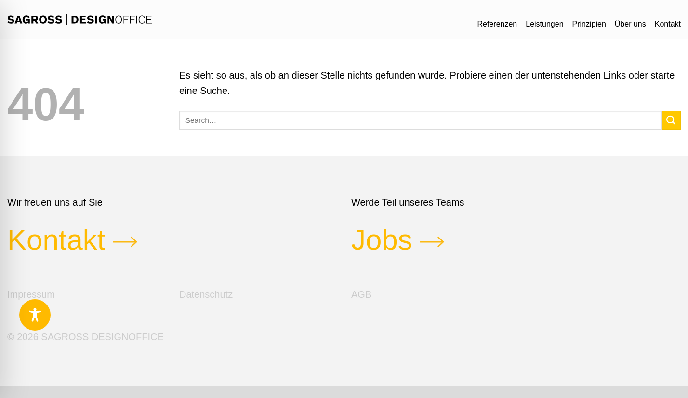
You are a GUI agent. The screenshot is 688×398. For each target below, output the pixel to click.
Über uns (630, 24)
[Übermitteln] (671, 120)
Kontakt (668, 24)
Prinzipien (589, 24)
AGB (361, 294)
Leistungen (544, 24)
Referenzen (497, 24)
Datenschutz (206, 294)
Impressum (31, 294)
